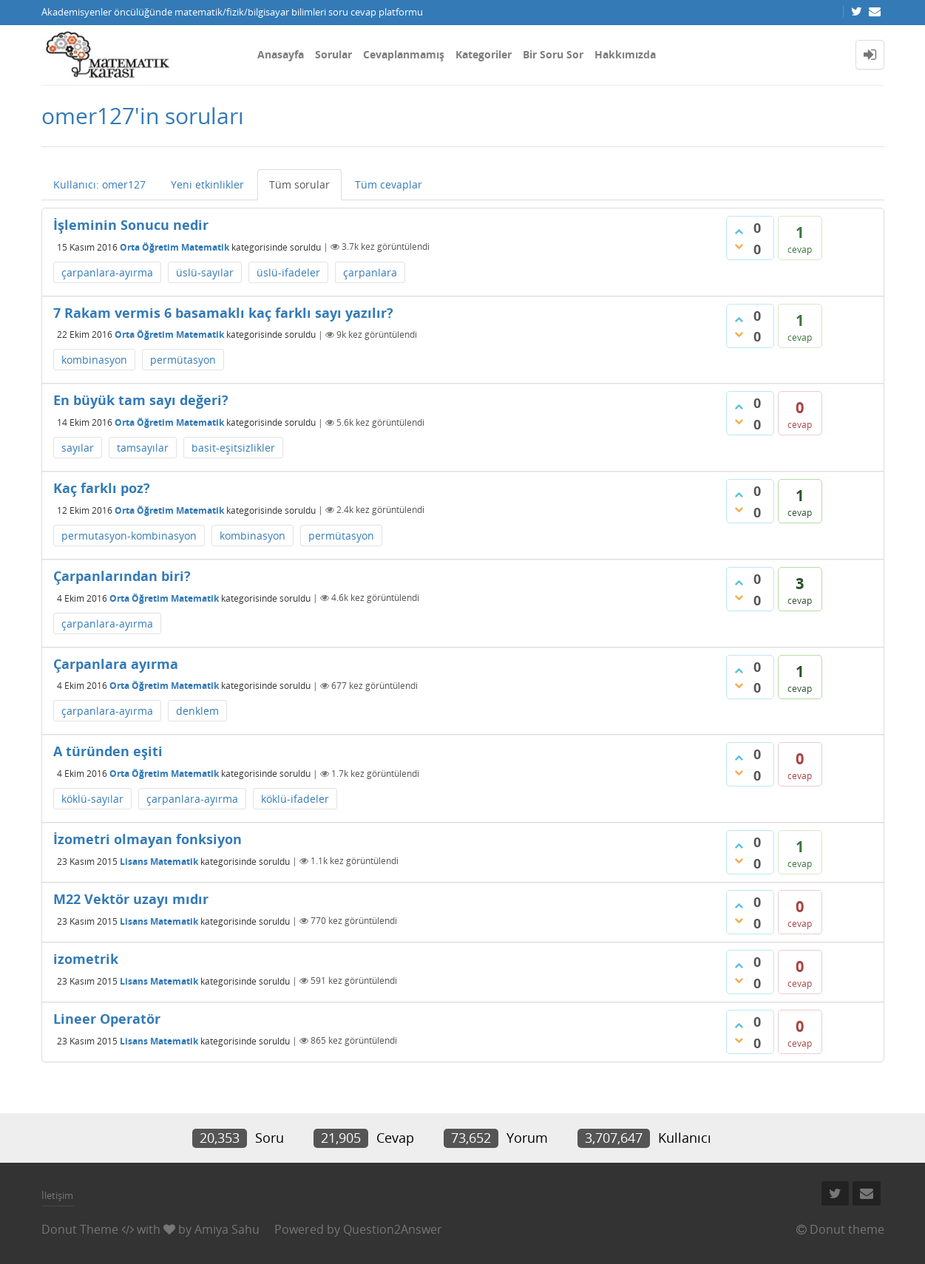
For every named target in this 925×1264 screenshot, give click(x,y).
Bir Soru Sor (553, 54)
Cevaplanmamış (403, 54)
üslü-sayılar (205, 272)
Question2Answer (392, 1229)
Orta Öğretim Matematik (174, 246)
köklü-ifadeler (295, 799)
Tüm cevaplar (388, 184)
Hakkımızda (625, 54)
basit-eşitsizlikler (233, 448)
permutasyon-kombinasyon (129, 536)
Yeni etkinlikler (207, 184)
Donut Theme (79, 1229)
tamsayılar (143, 448)
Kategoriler (483, 54)
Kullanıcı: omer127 (99, 184)
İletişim (57, 1195)
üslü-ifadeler (288, 272)
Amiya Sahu (227, 1229)
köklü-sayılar (92, 799)
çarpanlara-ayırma (107, 272)
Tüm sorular (299, 184)
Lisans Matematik (159, 860)
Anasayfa (280, 54)
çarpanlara (370, 272)
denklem (197, 711)
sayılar (77, 448)
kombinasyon (94, 360)
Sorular (333, 54)
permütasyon (183, 360)
